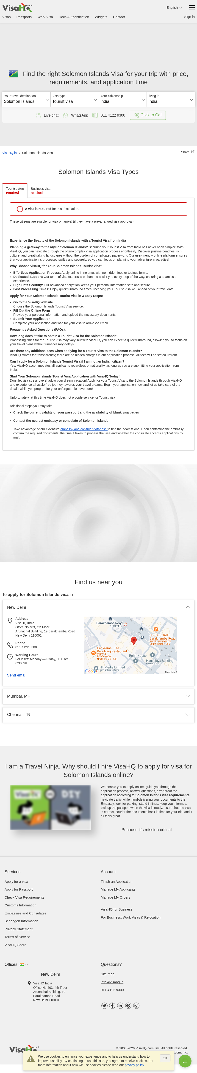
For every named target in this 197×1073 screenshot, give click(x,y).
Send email (16, 675)
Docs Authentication (74, 17)
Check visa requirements (24, 897)
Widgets (101, 17)
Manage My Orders (115, 897)
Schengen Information (21, 921)
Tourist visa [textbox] (62, 101)
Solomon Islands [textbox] (19, 101)
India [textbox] (104, 101)
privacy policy (134, 1065)
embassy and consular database (83, 429)
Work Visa (45, 17)
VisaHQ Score (15, 945)
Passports (24, 17)
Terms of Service (17, 937)
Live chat (46, 115)
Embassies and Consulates (25, 913)
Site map (107, 974)
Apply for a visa (16, 881)
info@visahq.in (112, 982)
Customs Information (20, 905)
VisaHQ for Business (117, 909)
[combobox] (26, 100)
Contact (119, 17)
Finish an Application (117, 881)
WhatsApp (75, 115)
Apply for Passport (19, 889)
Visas (6, 17)
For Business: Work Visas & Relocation (131, 917)
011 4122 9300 (112, 990)
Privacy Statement (19, 929)
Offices (11, 964)
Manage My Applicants (118, 889)
